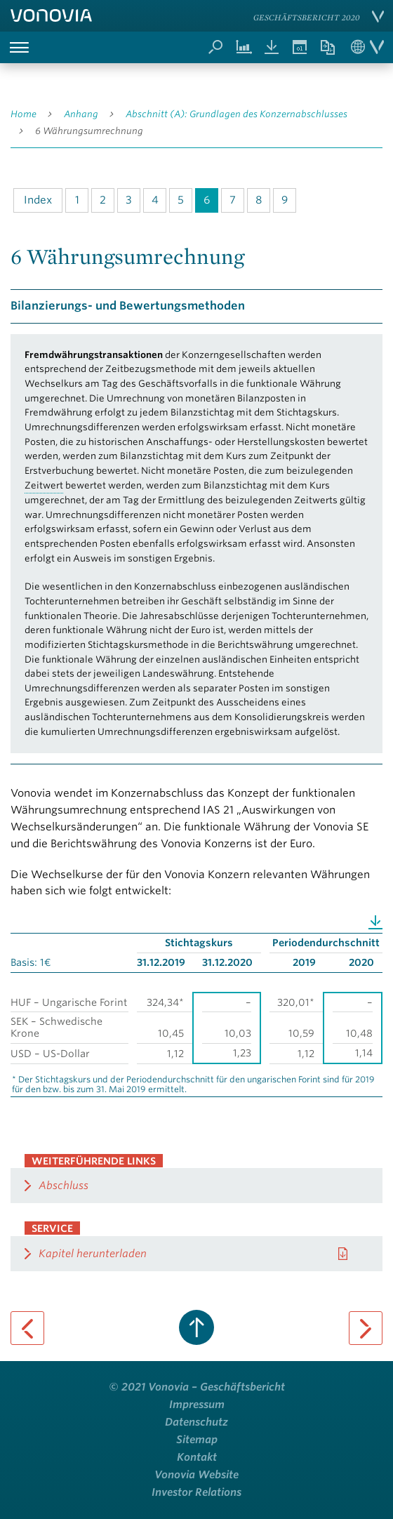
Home (23, 114)
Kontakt (197, 1457)
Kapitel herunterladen (93, 1253)
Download (375, 921)
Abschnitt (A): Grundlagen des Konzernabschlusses (236, 114)
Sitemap (197, 1439)
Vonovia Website (196, 1474)
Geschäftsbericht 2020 (306, 17)
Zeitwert (44, 485)
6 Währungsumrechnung (89, 131)
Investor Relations (196, 1492)
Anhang (81, 114)
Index (38, 200)
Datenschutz (196, 1422)
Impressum (197, 1404)
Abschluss (63, 1185)
